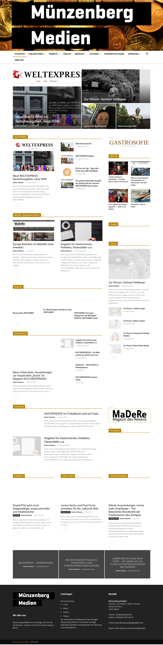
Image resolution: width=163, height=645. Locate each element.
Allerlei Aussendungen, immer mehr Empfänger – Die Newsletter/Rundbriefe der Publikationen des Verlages (126, 510)
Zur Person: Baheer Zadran (134, 321)
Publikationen (36, 54)
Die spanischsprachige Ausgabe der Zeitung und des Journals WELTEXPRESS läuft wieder (88, 183)
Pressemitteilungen (114, 54)
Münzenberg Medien (22, 643)
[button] (147, 54)
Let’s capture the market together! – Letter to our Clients (118, 206)
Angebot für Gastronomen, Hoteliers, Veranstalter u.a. (76, 246)
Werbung (80, 54)
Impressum (134, 54)
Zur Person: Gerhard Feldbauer (127, 282)
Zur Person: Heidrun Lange (134, 308)
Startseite (20, 54)
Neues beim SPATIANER (23, 314)
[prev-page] (14, 205)
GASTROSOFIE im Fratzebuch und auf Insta (71, 414)
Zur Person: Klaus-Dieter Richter (136, 346)
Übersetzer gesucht (83, 144)
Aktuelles (16, 516)
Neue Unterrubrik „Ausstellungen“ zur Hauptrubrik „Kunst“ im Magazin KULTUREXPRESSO (33, 376)
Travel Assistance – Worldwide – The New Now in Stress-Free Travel (118, 179)
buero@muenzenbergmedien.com (129, 623)
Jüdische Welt (65, 513)
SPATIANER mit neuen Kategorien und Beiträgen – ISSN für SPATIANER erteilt (86, 316)
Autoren (95, 54)
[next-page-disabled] (114, 234)
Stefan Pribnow (20, 126)
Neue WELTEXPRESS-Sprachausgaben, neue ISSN (30, 177)
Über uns (19, 60)
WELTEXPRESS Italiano (85, 156)
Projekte (54, 54)
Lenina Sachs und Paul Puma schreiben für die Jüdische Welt (79, 507)
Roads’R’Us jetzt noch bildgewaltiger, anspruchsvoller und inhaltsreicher (31, 509)
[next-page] (18, 205)
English (67, 54)
